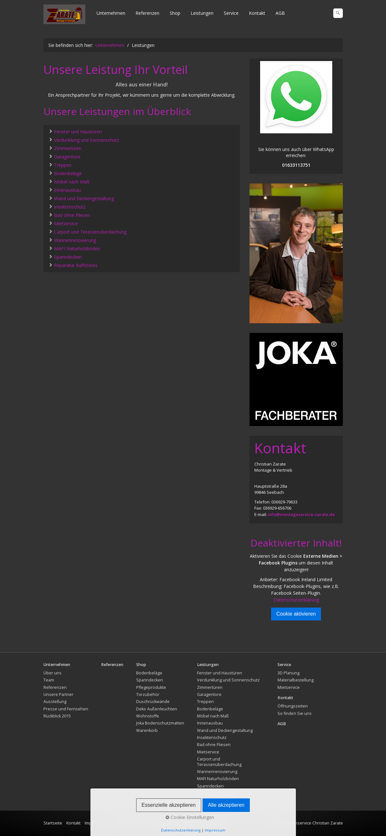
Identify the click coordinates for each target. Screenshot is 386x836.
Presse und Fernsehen (65, 709)
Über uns (52, 673)
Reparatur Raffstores (73, 265)
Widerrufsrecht (215, 823)
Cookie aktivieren (296, 614)
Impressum (96, 823)
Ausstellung (54, 701)
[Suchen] (338, 13)
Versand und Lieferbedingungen (142, 823)
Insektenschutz (66, 206)
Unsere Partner (58, 694)
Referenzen (147, 13)
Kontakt (257, 13)
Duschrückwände (153, 701)
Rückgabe (187, 823)
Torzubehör (147, 694)
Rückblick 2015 (57, 716)
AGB (280, 13)
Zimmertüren (64, 148)
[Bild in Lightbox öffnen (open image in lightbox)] (296, 253)
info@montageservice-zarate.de (301, 514)
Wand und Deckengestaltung (81, 198)
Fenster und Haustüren (75, 131)
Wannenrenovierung (72, 239)
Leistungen (202, 13)
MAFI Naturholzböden (74, 248)
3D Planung (288, 673)
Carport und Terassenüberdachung (87, 231)
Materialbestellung (296, 680)
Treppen (59, 164)
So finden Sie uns (295, 713)
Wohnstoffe (147, 716)
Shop (175, 13)
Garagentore (64, 156)
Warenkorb (147, 730)
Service (231, 13)
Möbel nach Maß (68, 181)
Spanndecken (65, 256)
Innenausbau (64, 189)
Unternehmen (111, 13)
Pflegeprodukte (151, 687)
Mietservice (63, 223)
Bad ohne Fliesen (69, 214)
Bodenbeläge (65, 173)
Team (48, 680)
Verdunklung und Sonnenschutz (83, 139)
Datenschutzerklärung (296, 600)
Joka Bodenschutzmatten (160, 723)
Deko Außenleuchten (156, 709)
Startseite (52, 823)
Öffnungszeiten (293, 706)
